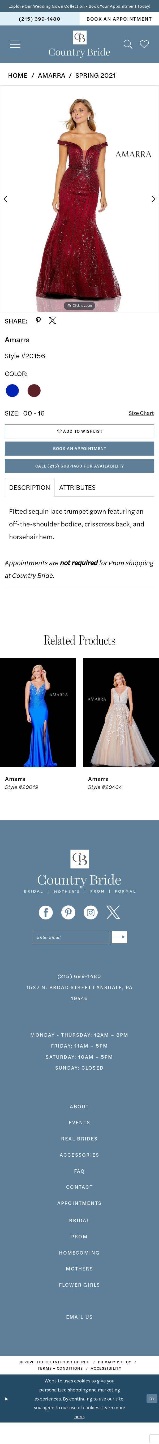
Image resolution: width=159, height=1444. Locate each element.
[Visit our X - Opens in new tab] (113, 932)
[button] (15, 52)
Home (18, 83)
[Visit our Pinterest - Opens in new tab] (68, 932)
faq (79, 1192)
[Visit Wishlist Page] (144, 53)
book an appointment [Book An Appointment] (119, 27)
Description (29, 506)
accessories (79, 1176)
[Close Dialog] (7, 1420)
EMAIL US (79, 1338)
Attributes (77, 506)
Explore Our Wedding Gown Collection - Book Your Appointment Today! (79, 10)
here (79, 1437)
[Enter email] (79, 957)
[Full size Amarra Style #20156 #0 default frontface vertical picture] (79, 207)
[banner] (79, 53)
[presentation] (38, 731)
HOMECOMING (79, 1274)
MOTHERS (79, 1290)
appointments (79, 1224)
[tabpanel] (79, 207)
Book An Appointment (79, 462)
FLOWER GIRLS (79, 1306)
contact (79, 1208)
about (79, 1128)
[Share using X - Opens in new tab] (52, 329)
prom (79, 1258)
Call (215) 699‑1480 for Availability (79, 483)
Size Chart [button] (139, 421)
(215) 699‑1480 (79, 997)
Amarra (51, 83)
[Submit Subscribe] (118, 957)
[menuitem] (40, 27)
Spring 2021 (95, 83)
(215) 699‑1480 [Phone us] (40, 27)
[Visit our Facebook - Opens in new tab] (46, 932)
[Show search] (128, 53)
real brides (79, 1160)
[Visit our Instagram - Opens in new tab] (91, 932)
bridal (79, 1242)
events (79, 1144)
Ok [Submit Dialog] (150, 1420)
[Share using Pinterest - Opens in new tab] (38, 329)
